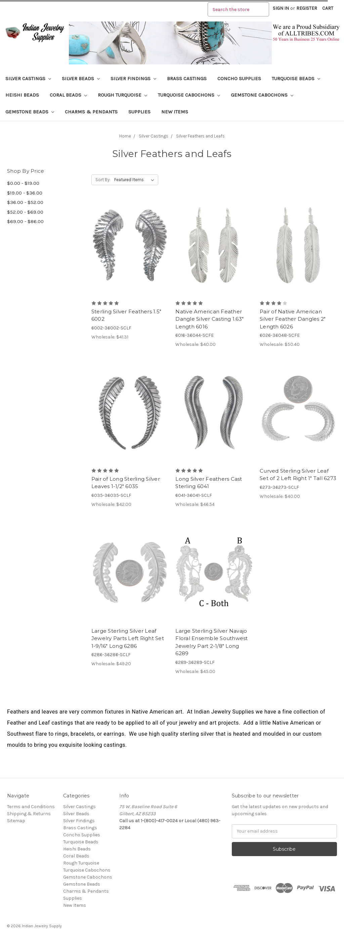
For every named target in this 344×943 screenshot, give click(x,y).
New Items (174, 112)
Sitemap (16, 821)
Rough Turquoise (122, 95)
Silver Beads (81, 78)
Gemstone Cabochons (262, 95)
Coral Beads (68, 95)
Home (125, 136)
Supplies (139, 112)
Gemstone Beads (29, 112)
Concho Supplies (239, 78)
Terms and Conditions (31, 806)
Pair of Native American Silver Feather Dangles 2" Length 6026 (293, 319)
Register (306, 8)
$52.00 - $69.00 (25, 212)
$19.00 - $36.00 (24, 193)
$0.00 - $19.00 (23, 183)
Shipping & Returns (29, 814)
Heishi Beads (22, 95)
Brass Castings (187, 78)
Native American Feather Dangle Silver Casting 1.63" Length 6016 (209, 319)
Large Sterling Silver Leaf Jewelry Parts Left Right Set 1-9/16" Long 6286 (127, 638)
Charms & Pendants (91, 112)
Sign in (281, 8)
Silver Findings (133, 78)
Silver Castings (28, 78)
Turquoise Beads (296, 78)
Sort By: (103, 179)
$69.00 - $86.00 (25, 221)
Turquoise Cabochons (189, 95)
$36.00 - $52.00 (25, 202)
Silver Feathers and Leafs (200, 136)
